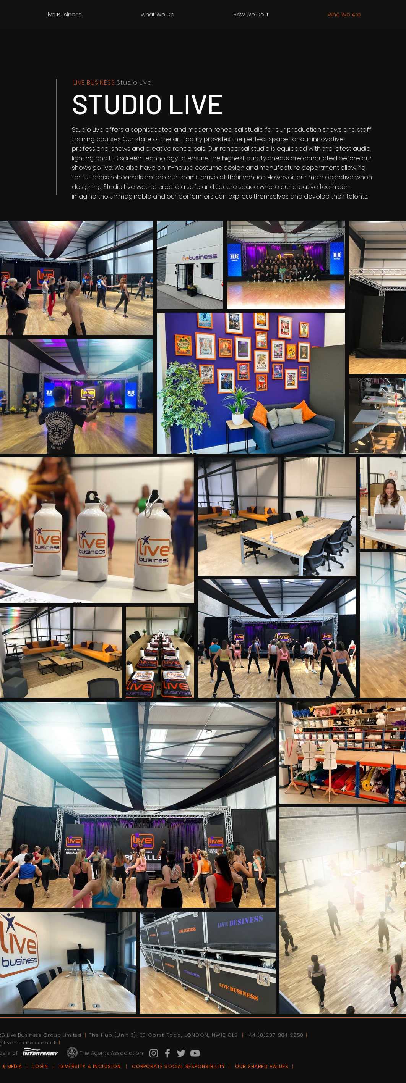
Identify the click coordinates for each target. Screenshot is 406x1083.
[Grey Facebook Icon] (167, 1053)
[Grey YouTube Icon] (195, 1053)
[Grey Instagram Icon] (153, 1053)
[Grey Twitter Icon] (181, 1053)
